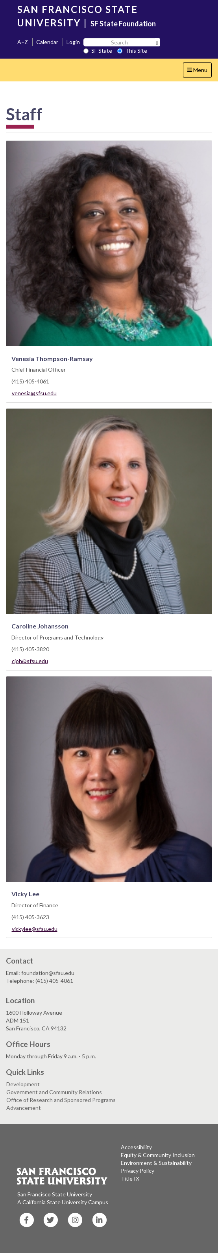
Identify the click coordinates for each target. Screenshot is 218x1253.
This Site (132, 50)
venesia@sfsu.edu (34, 393)
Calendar (47, 42)
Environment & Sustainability (156, 1162)
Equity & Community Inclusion (158, 1155)
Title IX (130, 1178)
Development (23, 1084)
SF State (97, 50)
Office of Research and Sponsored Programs (61, 1099)
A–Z (22, 42)
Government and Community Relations (54, 1092)
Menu (199, 72)
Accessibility (136, 1147)
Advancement (23, 1107)
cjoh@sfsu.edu (30, 661)
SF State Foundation (123, 23)
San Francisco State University (54, 1194)
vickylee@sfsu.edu (34, 928)
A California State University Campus (62, 1202)
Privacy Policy (137, 1170)
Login (73, 42)
